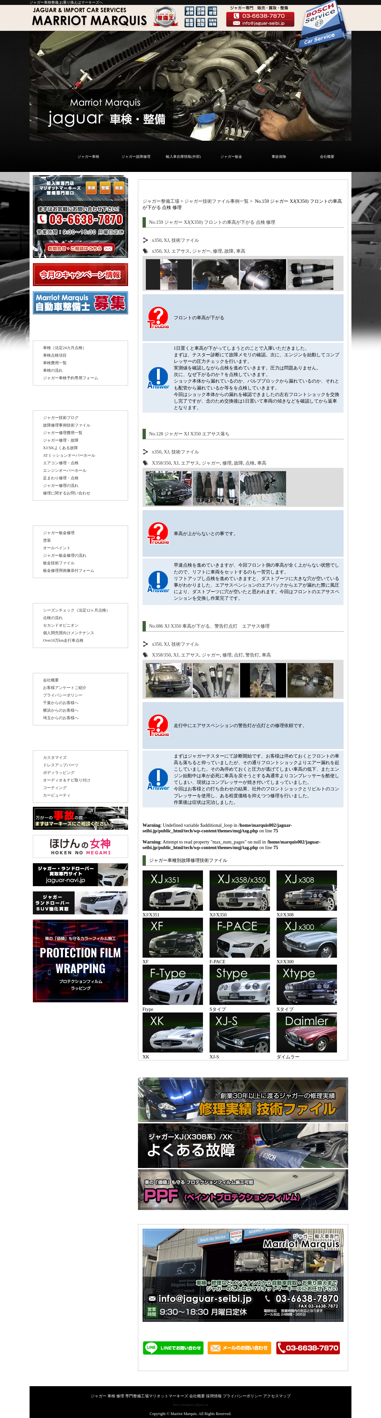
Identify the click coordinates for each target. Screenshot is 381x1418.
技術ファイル (185, 240)
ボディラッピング (59, 772)
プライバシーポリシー (62, 695)
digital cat (201, 1405)
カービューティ (57, 795)
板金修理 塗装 (58, 515)
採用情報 (214, 1396)
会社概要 (327, 156)
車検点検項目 (55, 355)
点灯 (238, 654)
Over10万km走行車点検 (63, 640)
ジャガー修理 (57, 400)
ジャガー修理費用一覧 (62, 432)
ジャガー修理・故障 (60, 440)
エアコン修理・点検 (60, 463)
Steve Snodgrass (183, 1405)
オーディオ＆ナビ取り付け (66, 780)
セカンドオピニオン (60, 625)
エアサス (180, 251)
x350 (157, 240)
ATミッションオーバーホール (69, 455)
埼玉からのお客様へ (60, 718)
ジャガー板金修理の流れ (64, 555)
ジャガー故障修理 (136, 156)
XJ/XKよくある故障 (60, 448)
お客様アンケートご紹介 (64, 687)
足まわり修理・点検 (60, 478)
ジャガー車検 (88, 156)
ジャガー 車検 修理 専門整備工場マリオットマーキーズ (139, 1396)
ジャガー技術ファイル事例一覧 (216, 201)
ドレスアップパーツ (60, 765)
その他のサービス (63, 740)
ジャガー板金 (231, 156)
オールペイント (57, 548)
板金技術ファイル (59, 563)
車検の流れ (53, 370)
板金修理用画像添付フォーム (68, 570)
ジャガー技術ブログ (60, 417)
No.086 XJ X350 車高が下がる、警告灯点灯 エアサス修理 (209, 626)
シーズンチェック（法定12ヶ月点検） (76, 610)
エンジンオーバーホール (64, 470)
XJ (166, 240)
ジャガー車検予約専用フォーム (70, 378)
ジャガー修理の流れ (60, 485)
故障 (229, 251)
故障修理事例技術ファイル (66, 425)
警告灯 (252, 654)
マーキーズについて (66, 662)
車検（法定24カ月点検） (64, 347)
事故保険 (279, 156)
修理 (217, 251)
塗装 (47, 540)
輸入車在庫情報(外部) (183, 156)
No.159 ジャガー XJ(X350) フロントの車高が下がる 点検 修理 (212, 222)
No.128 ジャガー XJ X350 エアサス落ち (189, 433)
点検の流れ (53, 617)
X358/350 (161, 463)
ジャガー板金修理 (59, 533)
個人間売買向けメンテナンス (68, 633)
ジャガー (201, 251)
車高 (240, 251)
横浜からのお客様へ (60, 710)
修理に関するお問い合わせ (66, 493)
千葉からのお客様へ (60, 702)
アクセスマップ (277, 1396)
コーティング (55, 787)
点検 (250, 463)
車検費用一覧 (55, 363)
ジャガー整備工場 (161, 201)
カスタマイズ (55, 757)
